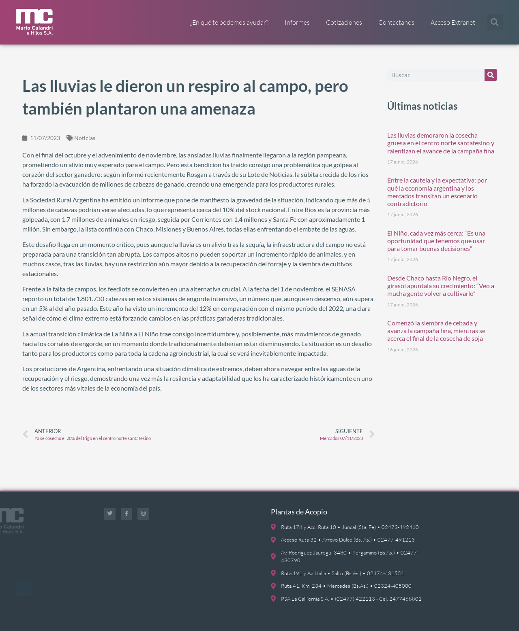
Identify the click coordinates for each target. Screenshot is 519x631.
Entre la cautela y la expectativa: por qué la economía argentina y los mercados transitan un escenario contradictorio (437, 191)
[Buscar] (491, 75)
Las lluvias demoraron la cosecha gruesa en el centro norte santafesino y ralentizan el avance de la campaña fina (440, 142)
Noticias (84, 137)
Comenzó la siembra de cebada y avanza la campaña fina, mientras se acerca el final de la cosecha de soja (436, 330)
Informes (297, 22)
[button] (495, 22)
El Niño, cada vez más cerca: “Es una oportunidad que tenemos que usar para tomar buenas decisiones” (436, 240)
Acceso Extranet (453, 22)
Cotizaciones (344, 22)
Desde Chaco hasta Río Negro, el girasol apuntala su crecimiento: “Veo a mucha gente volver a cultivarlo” (440, 285)
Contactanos (396, 22)
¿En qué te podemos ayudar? (229, 22)
